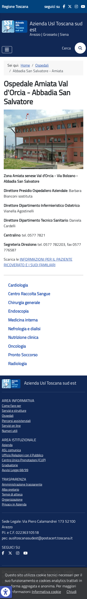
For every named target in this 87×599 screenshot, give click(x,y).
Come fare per (11, 405)
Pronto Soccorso (23, 355)
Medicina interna (23, 320)
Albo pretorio (10, 489)
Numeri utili (9, 430)
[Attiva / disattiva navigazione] (7, 49)
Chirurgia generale (24, 302)
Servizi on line (11, 425)
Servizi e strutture (14, 410)
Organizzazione (12, 499)
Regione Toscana (15, 6)
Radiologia (17, 363)
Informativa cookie (46, 591)
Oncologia (17, 346)
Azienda (7, 444)
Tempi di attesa (12, 494)
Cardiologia (18, 285)
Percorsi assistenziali (16, 420)
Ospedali (7, 415)
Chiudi (72, 591)
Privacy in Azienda (14, 504)
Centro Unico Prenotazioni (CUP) (24, 460)
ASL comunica (11, 450)
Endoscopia (18, 311)
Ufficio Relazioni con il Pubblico (22, 455)
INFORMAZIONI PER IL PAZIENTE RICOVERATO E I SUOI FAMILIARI (38, 262)
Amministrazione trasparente (22, 484)
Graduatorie (10, 465)
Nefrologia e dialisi (24, 329)
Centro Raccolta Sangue (29, 294)
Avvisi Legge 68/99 (15, 470)
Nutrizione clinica (23, 337)
